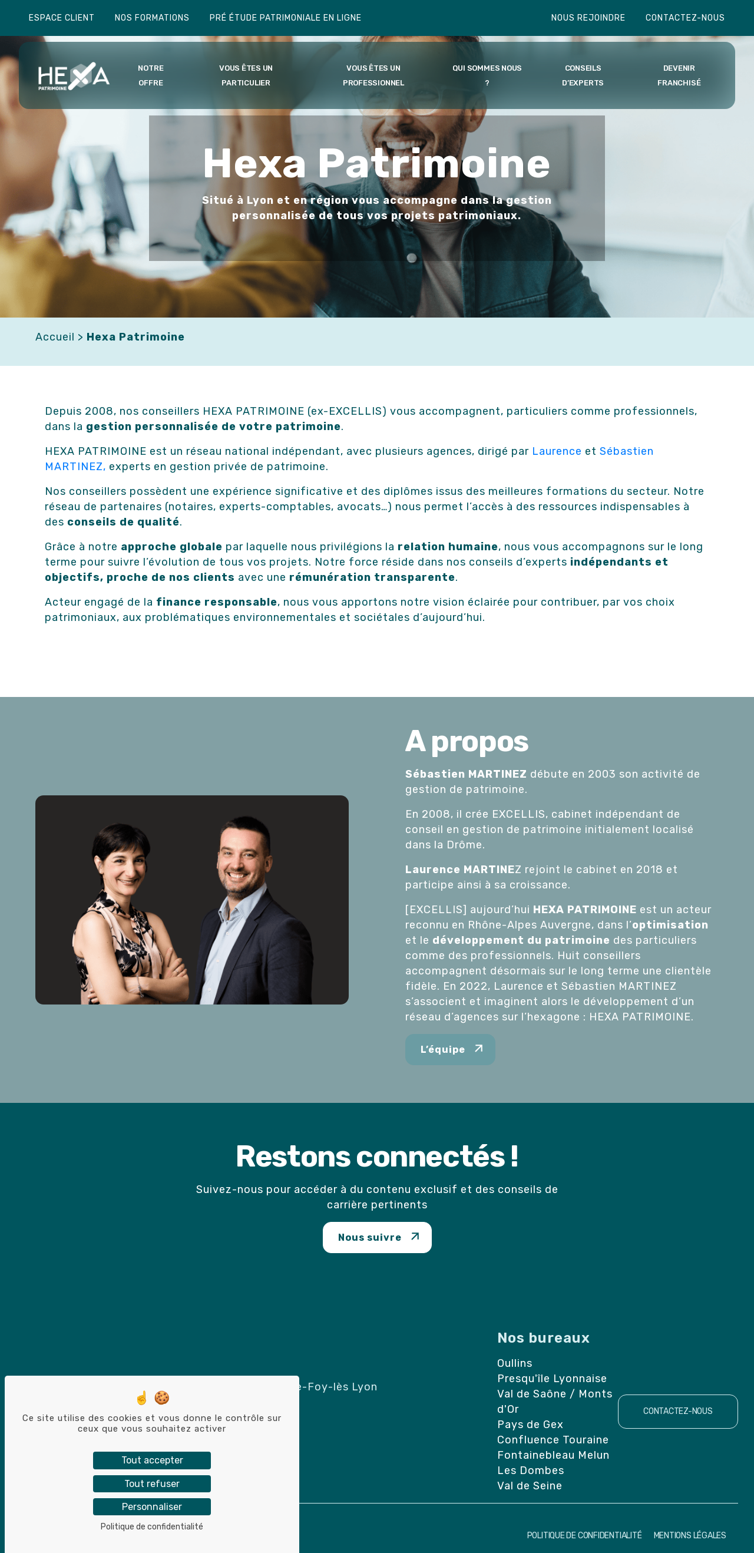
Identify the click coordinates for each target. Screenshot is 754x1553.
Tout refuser (152, 1483)
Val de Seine (530, 1485)
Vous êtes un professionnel (373, 75)
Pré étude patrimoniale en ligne (286, 18)
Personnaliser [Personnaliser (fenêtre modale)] (152, 1506)
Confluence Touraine (553, 1439)
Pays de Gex (530, 1424)
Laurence (557, 451)
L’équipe (443, 1049)
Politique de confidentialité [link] (152, 1527)
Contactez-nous (685, 18)
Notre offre (150, 75)
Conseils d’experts (583, 75)
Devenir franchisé (678, 75)
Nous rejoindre (588, 18)
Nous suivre (370, 1237)
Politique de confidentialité (584, 1536)
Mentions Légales (690, 1536)
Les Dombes (530, 1470)
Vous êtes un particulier (246, 75)
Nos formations (152, 18)
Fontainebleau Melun (553, 1455)
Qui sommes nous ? (487, 75)
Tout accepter (152, 1460)
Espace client (62, 18)
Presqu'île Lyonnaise (552, 1378)
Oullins (515, 1363)
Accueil (55, 337)
